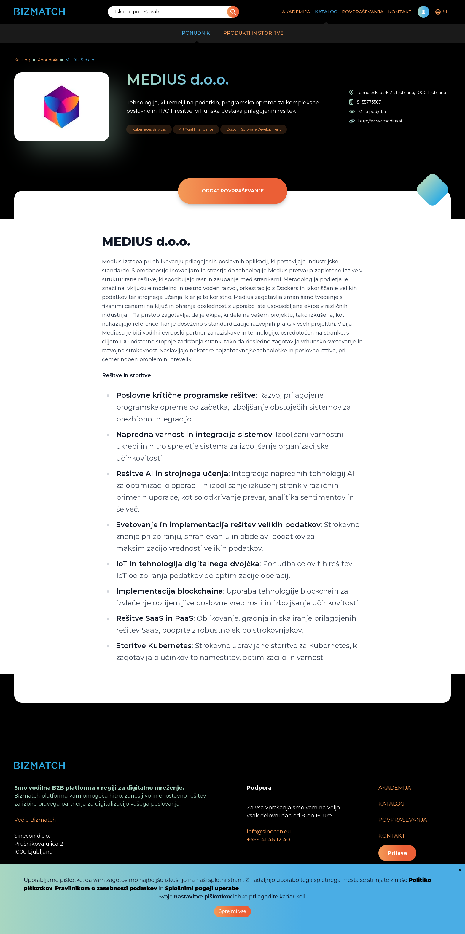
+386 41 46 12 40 (268, 839)
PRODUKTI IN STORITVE (253, 33)
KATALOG (326, 16)
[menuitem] (441, 12)
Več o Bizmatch (35, 820)
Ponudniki (47, 60)
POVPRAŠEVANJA (362, 12)
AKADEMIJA (296, 12)
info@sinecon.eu (269, 831)
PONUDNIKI (196, 36)
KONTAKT (400, 12)
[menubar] (441, 12)
